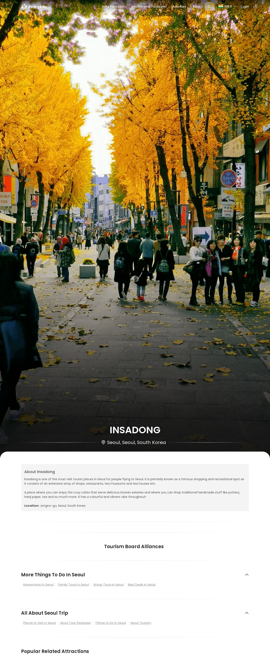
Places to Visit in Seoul (39, 623)
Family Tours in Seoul (73, 584)
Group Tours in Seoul (108, 584)
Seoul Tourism (140, 623)
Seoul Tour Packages (75, 623)
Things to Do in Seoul (110, 623)
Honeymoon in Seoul (38, 584)
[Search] (209, 6)
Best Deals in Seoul (141, 584)
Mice (196, 6)
